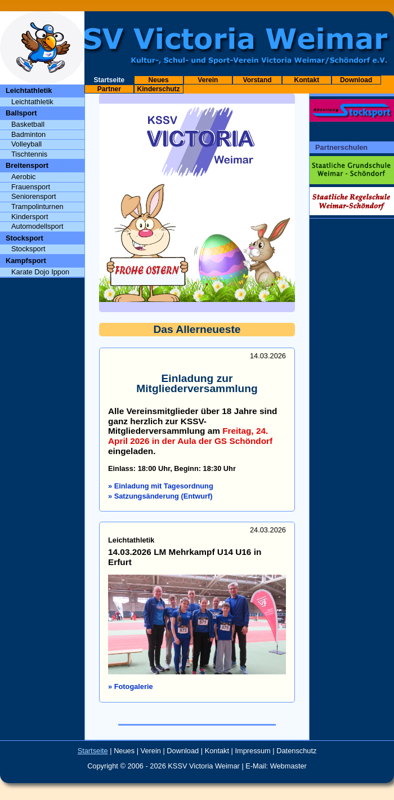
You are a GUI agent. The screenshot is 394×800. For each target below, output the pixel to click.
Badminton (28, 134)
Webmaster (288, 766)
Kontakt (307, 80)
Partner (109, 89)
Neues (159, 80)
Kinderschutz (158, 89)
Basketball (27, 124)
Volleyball (26, 144)
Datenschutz (296, 750)
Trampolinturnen (37, 206)
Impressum (253, 750)
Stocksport (28, 249)
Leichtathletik (32, 101)
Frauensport (30, 187)
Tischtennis (29, 154)
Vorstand (257, 80)
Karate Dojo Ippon (40, 272)
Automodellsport (37, 226)
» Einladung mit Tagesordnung (160, 486)
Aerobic (23, 176)
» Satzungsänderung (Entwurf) (160, 496)
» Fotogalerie (130, 686)
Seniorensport (33, 196)
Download (356, 80)
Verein (208, 80)
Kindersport (29, 216)
